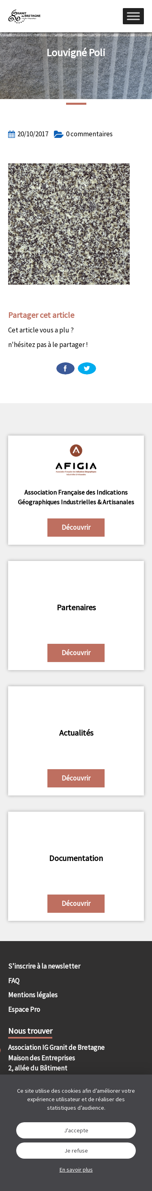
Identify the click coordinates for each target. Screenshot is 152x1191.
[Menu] (133, 16)
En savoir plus (76, 1169)
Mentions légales (33, 994)
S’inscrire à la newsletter (44, 966)
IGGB (24, 16)
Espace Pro (24, 1009)
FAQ (13, 980)
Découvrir (76, 527)
